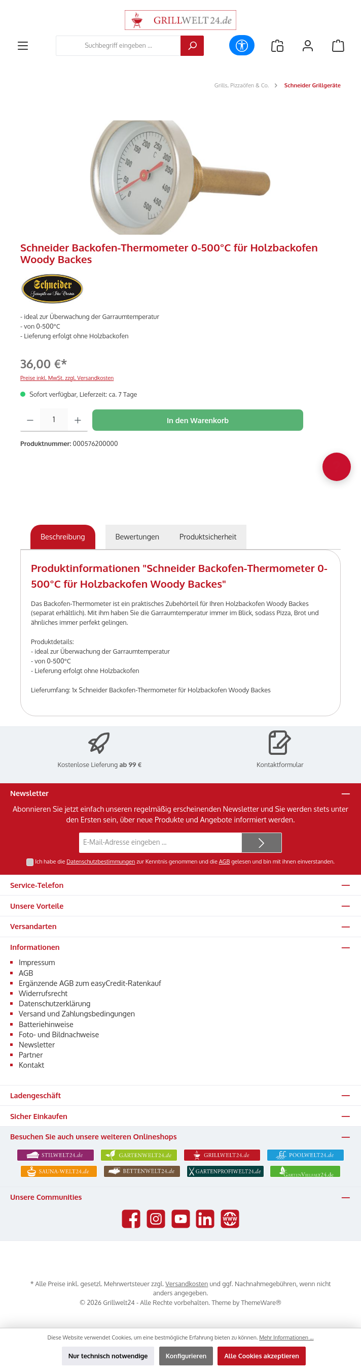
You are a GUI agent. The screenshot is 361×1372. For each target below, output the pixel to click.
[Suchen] (192, 46)
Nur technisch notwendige (108, 1356)
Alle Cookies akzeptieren (261, 1356)
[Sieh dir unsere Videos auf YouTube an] (180, 1218)
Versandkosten (186, 1284)
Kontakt (31, 1064)
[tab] (62, 537)
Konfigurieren (186, 1356)
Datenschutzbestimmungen (100, 861)
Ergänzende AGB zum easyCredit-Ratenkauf (90, 982)
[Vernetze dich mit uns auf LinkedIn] (205, 1218)
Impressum (37, 962)
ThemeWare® (261, 1302)
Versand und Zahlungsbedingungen (77, 1013)
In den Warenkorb (198, 420)
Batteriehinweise (46, 1024)
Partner (31, 1054)
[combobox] (118, 46)
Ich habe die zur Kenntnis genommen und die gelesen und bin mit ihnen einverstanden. (185, 861)
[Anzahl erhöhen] (78, 420)
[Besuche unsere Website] (230, 1218)
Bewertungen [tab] (138, 536)
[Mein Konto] (307, 45)
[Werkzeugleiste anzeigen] (242, 45)
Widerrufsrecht (43, 993)
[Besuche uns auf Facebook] (131, 1218)
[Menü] (22, 45)
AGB (224, 861)
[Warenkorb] (338, 45)
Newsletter (37, 1044)
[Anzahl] (54, 420)
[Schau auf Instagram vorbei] (156, 1218)
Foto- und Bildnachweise (59, 1034)
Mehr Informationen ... (286, 1337)
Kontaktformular (280, 764)
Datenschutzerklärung (54, 1003)
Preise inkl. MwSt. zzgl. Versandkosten (67, 377)
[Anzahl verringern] (30, 420)
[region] (180, 177)
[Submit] (261, 843)
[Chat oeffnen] (336, 467)
